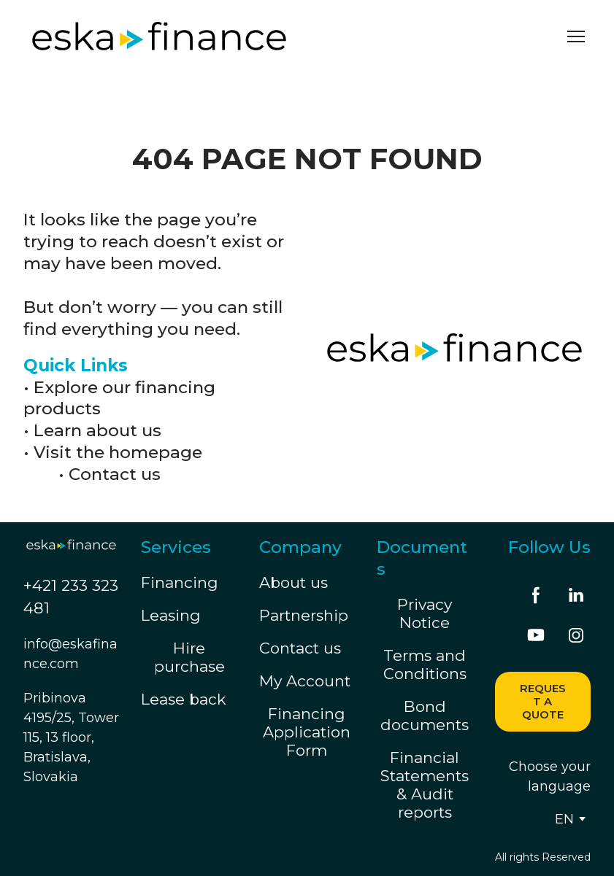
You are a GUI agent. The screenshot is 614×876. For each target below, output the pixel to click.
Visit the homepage (118, 452)
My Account (304, 681)
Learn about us (97, 430)
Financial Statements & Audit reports (424, 784)
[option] (564, 819)
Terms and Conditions (425, 664)
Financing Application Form (306, 732)
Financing (179, 582)
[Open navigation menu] (576, 36)
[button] (535, 595)
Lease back (183, 699)
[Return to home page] (159, 36)
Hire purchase (189, 657)
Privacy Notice (424, 613)
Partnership (303, 615)
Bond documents (424, 715)
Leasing (171, 615)
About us (293, 582)
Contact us (115, 474)
